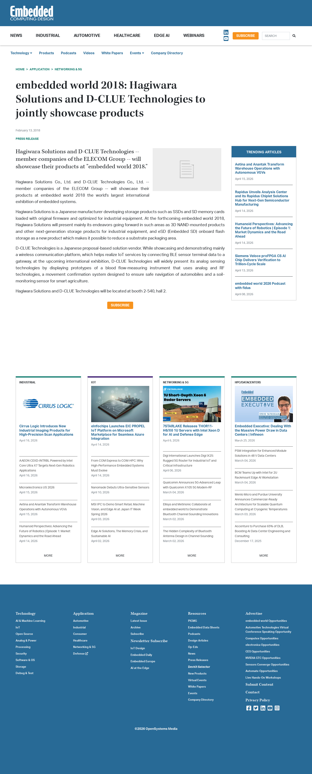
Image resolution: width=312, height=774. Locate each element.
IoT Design (138, 648)
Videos (89, 53)
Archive (136, 627)
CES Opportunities (258, 651)
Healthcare (127, 36)
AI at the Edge (140, 668)
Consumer (80, 634)
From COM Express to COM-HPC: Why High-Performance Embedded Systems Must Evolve (117, 465)
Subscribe (245, 36)
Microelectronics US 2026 (36, 487)
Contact (253, 692)
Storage (21, 667)
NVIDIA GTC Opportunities (263, 658)
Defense (80, 653)
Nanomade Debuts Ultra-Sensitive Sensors (120, 487)
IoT (18, 627)
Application (40, 69)
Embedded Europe (143, 661)
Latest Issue (139, 621)
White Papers (112, 53)
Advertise (254, 613)
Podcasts (68, 53)
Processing (23, 647)
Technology (26, 613)
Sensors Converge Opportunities (267, 664)
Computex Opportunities (262, 638)
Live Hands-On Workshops (263, 677)
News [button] (16, 36)
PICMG (192, 621)
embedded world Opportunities (266, 621)
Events (192, 693)
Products (46, 53)
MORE (48, 555)
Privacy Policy (258, 700)
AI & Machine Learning (30, 621)
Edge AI (162, 36)
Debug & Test (24, 673)
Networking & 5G (68, 69)
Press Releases (198, 660)
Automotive (87, 36)
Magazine (139, 613)
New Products (197, 673)
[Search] (276, 36)
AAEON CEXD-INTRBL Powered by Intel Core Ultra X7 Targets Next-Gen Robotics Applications (46, 465)
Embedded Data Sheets (203, 627)
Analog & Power (26, 640)
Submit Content (259, 684)
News (191, 653)
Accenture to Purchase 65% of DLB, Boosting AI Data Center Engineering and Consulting (262, 531)
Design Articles (198, 640)
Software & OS (25, 660)
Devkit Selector (199, 667)
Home (20, 69)
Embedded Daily (141, 655)
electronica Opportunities (262, 645)
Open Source (24, 634)
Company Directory (167, 53)
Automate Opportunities (262, 671)
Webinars (193, 36)
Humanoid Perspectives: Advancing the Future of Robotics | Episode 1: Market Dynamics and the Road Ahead (45, 531)
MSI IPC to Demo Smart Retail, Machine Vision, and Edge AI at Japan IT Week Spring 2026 (118, 509)
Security (21, 653)
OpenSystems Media (161, 728)
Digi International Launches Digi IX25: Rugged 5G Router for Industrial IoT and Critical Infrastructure (189, 460)
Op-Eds (193, 647)
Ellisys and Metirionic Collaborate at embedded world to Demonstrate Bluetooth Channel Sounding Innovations (190, 509)
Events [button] (137, 53)
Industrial (48, 36)
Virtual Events (197, 680)
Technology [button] (21, 53)
